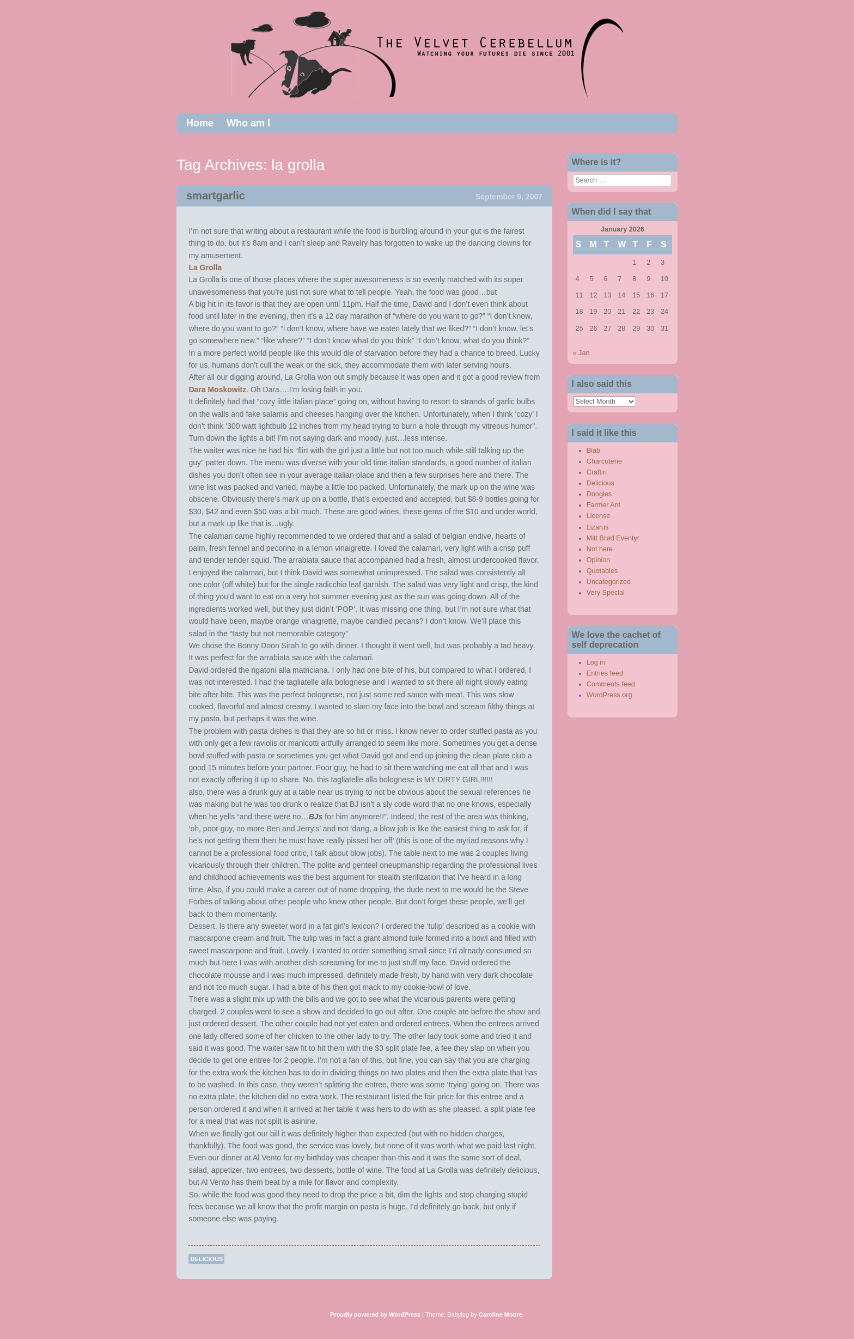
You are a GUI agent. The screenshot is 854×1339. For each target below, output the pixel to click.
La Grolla (205, 267)
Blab (593, 450)
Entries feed (605, 673)
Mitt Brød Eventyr (613, 538)
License (598, 516)
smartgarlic (215, 196)
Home (199, 123)
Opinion (598, 560)
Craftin (597, 472)
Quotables (602, 571)
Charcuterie (604, 461)
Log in (596, 662)
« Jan (581, 353)
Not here (600, 549)
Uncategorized (609, 582)
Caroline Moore (500, 1314)
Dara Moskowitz (217, 389)
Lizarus (598, 527)
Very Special (606, 593)
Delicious (206, 1259)
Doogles (599, 494)
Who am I (248, 123)
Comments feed (611, 684)
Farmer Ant (603, 505)
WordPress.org (609, 695)
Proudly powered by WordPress (375, 1314)
